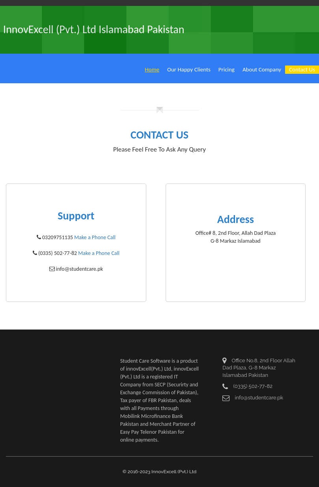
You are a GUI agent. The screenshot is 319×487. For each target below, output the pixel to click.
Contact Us (302, 69)
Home (152, 69)
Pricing (226, 69)
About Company (262, 69)
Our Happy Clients (189, 69)
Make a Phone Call (95, 237)
